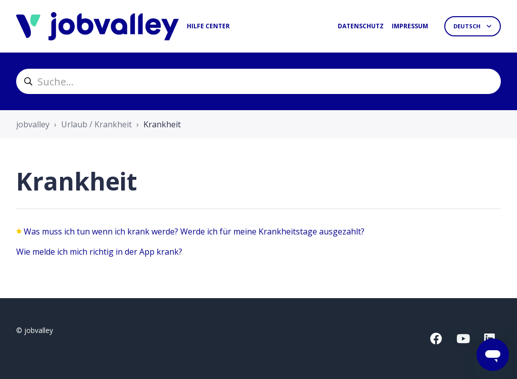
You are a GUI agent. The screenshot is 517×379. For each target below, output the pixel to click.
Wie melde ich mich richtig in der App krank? (99, 251)
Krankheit (162, 124)
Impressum (410, 26)
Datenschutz (361, 26)
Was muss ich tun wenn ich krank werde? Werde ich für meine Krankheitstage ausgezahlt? (194, 231)
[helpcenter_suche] (258, 81)
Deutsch (467, 26)
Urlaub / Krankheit (96, 124)
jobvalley (32, 124)
